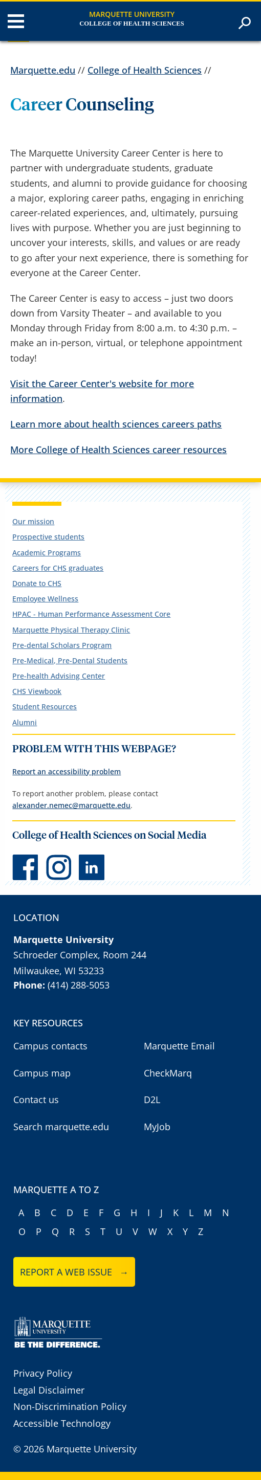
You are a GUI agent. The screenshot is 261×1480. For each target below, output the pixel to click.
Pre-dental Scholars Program (62, 645)
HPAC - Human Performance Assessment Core (91, 614)
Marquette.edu (42, 70)
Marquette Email (179, 1046)
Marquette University (132, 14)
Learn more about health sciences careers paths (116, 424)
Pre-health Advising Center (58, 676)
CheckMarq (168, 1073)
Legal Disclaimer (48, 1390)
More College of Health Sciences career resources (118, 449)
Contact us (36, 1099)
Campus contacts (50, 1046)
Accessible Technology (62, 1423)
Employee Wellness (45, 598)
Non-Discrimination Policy (69, 1406)
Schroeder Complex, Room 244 (79, 955)
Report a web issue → (74, 1272)
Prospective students (48, 537)
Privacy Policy (42, 1373)
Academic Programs (46, 552)
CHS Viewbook (36, 691)
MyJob (157, 1126)
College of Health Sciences (131, 23)
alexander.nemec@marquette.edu (71, 805)
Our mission (33, 521)
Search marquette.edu (61, 1126)
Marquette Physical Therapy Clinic (71, 630)
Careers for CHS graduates (57, 568)
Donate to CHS (36, 583)
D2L (152, 1099)
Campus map (42, 1073)
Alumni (24, 722)
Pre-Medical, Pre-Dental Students (69, 660)
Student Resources (44, 706)
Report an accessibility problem (66, 771)
